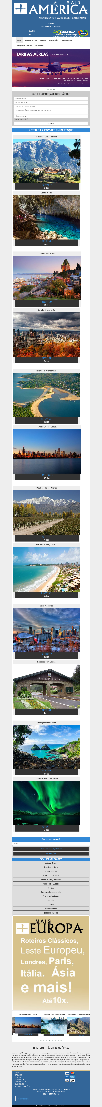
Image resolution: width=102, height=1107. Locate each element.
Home (19, 40)
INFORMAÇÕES (53, 40)
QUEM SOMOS (39, 46)
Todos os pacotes (30, 40)
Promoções (51, 853)
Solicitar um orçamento (51, 848)
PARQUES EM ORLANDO (24, 46)
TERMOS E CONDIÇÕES (22, 1086)
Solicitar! (51, 123)
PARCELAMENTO (67, 40)
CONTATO (43, 40)
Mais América (23, 1099)
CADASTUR (18, 1075)
